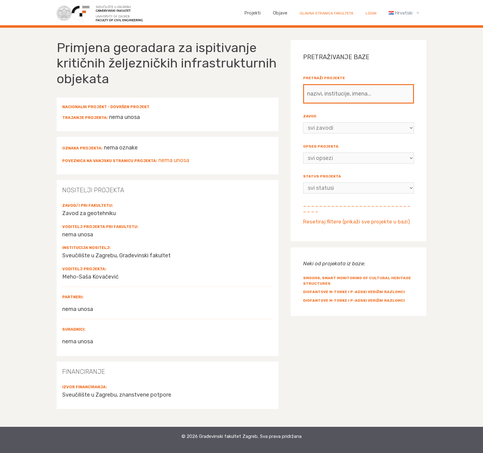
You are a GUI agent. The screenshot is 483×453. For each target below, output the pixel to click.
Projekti (252, 13)
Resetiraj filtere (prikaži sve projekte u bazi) (356, 221)
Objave (280, 13)
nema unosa (173, 160)
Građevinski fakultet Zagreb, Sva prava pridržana (250, 436)
